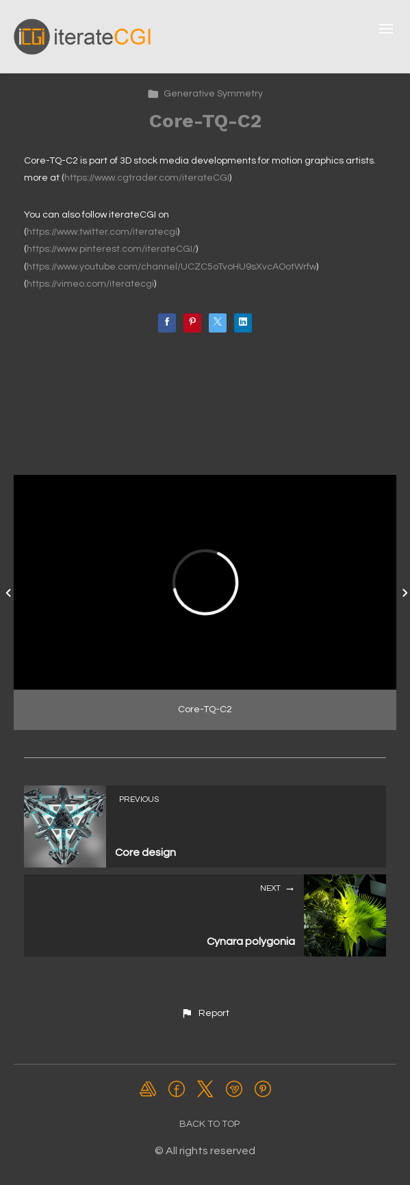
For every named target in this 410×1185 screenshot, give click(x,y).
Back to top (209, 1124)
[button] (204, 1013)
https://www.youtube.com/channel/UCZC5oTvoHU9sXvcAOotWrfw (171, 267)
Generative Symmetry (205, 94)
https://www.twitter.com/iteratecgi (102, 232)
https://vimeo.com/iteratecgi (90, 284)
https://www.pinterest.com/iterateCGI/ (111, 249)
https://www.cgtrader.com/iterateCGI (146, 178)
